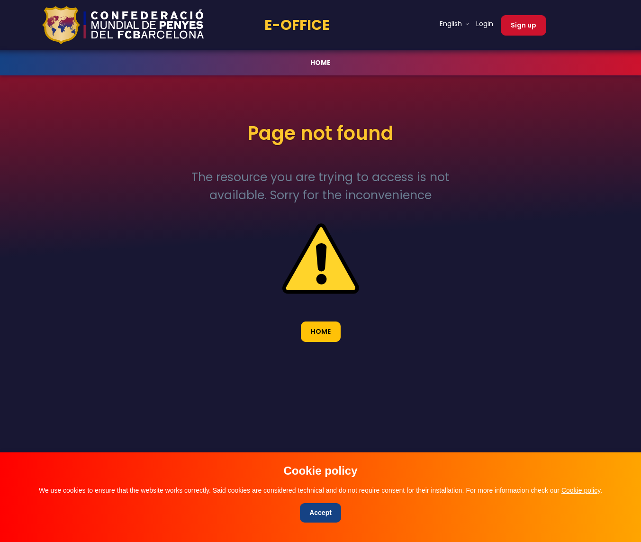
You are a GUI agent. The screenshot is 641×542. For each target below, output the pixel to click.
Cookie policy (580, 490)
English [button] (452, 23)
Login (484, 23)
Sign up (523, 25)
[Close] (320, 513)
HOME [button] (321, 331)
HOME (320, 62)
